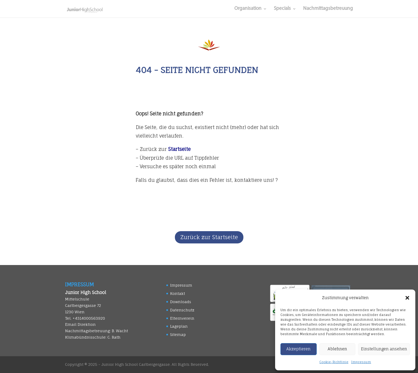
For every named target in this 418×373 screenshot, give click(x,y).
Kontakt (177, 293)
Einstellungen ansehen (384, 348)
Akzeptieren (298, 348)
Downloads (180, 301)
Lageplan (179, 326)
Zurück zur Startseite (209, 237)
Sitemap (178, 334)
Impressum (361, 362)
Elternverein (182, 318)
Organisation (248, 9)
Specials (282, 9)
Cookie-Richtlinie (333, 362)
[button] (407, 297)
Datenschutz (182, 310)
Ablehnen (337, 348)
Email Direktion (80, 324)
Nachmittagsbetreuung (328, 9)
